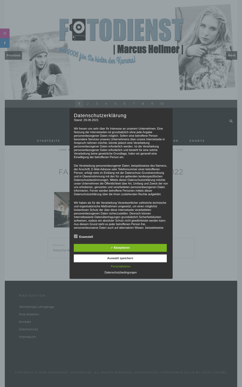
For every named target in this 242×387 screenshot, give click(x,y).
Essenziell (83, 236)
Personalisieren (120, 266)
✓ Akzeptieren (120, 247)
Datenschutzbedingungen (121, 272)
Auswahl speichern (120, 258)
